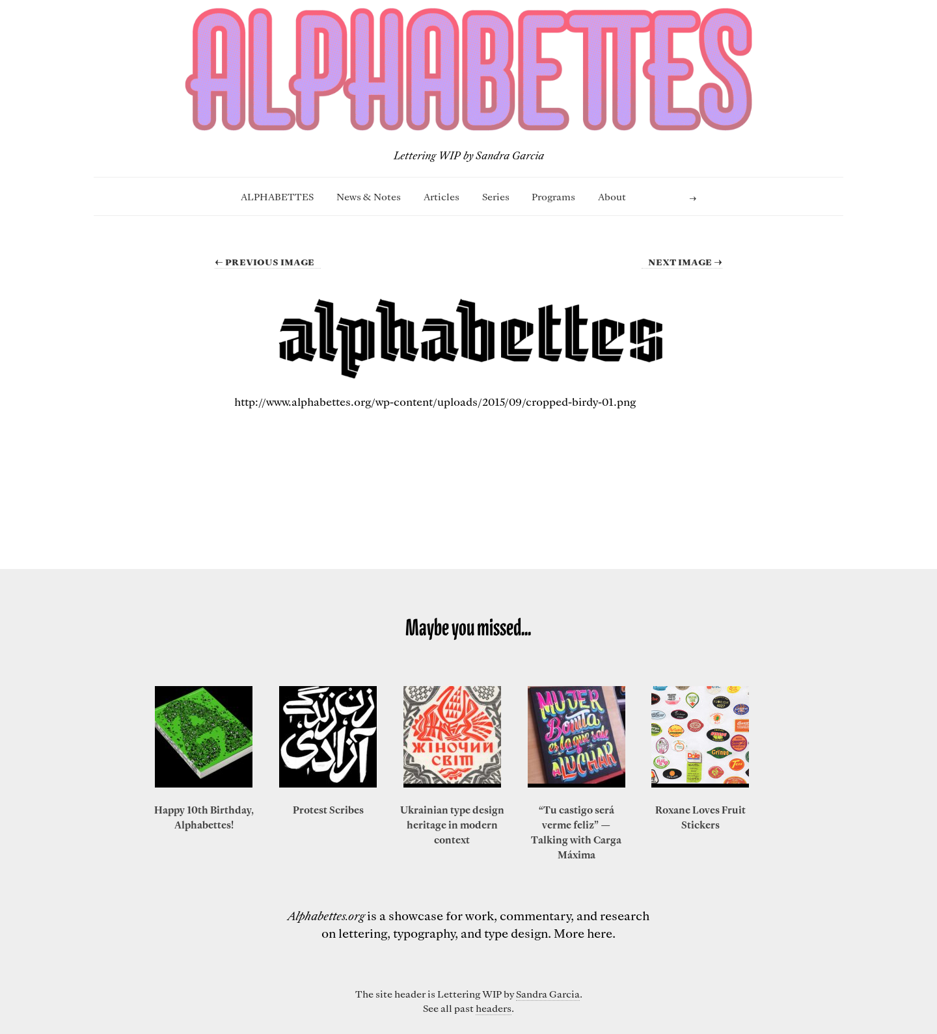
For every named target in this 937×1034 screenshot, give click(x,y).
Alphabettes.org (326, 915)
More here (583, 933)
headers (493, 1007)
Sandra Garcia (548, 993)
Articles (441, 196)
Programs (553, 196)
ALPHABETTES (277, 196)
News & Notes (368, 196)
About (612, 196)
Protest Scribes (328, 809)
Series (495, 196)
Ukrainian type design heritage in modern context (452, 824)
